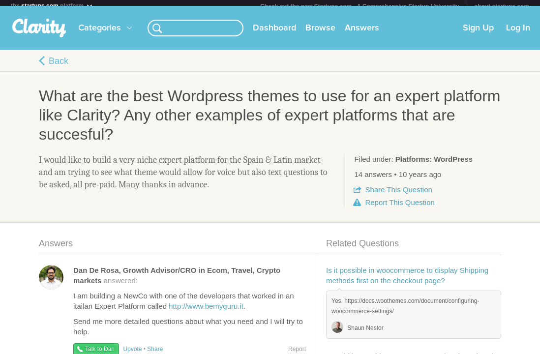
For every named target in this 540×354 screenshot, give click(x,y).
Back (58, 67)
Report (399, 208)
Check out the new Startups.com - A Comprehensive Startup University (359, 6)
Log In (518, 34)
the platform (52, 5)
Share (398, 195)
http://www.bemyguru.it (206, 312)
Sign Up (478, 34)
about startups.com (502, 6)
